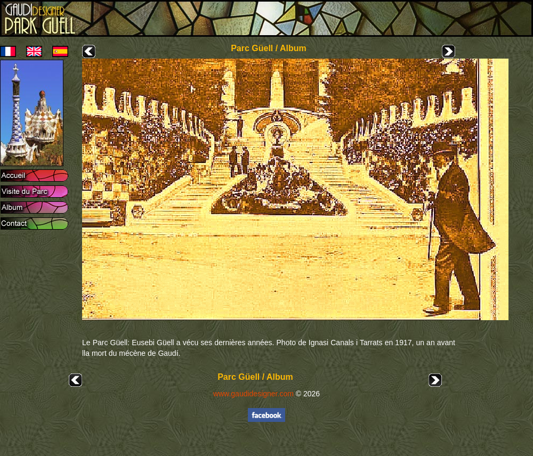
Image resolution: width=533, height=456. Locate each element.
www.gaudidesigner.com (253, 393)
